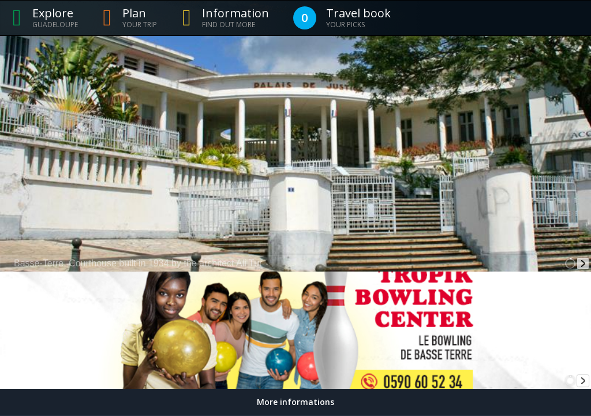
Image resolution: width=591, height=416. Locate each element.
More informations (295, 401)
